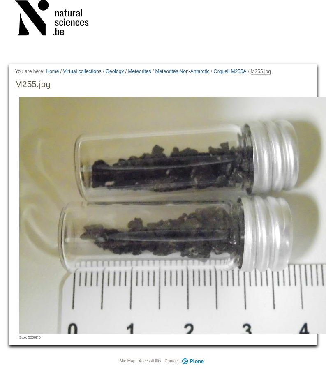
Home (52, 71)
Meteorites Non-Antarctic (182, 71)
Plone (193, 361)
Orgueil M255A (230, 71)
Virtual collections (82, 71)
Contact (171, 361)
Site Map (127, 361)
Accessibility (150, 361)
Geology (115, 71)
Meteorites (139, 71)
